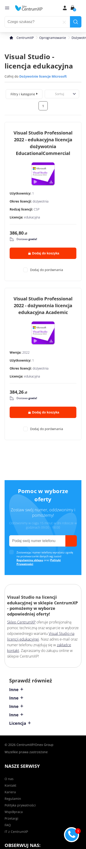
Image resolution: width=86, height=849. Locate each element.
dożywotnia (40, 201)
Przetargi (11, 818)
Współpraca (14, 812)
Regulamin (13, 798)
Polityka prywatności (20, 805)
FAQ (8, 825)
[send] (71, 541)
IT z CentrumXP (16, 831)
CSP (36, 209)
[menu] (7, 8)
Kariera (10, 792)
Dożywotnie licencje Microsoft (43, 76)
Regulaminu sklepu (30, 560)
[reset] (64, 22)
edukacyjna (32, 217)
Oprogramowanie (52, 37)
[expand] (37, 93)
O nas (9, 779)
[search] (75, 22)
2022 (26, 352)
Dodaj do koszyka (43, 253)
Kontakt (10, 785)
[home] (29, 8)
